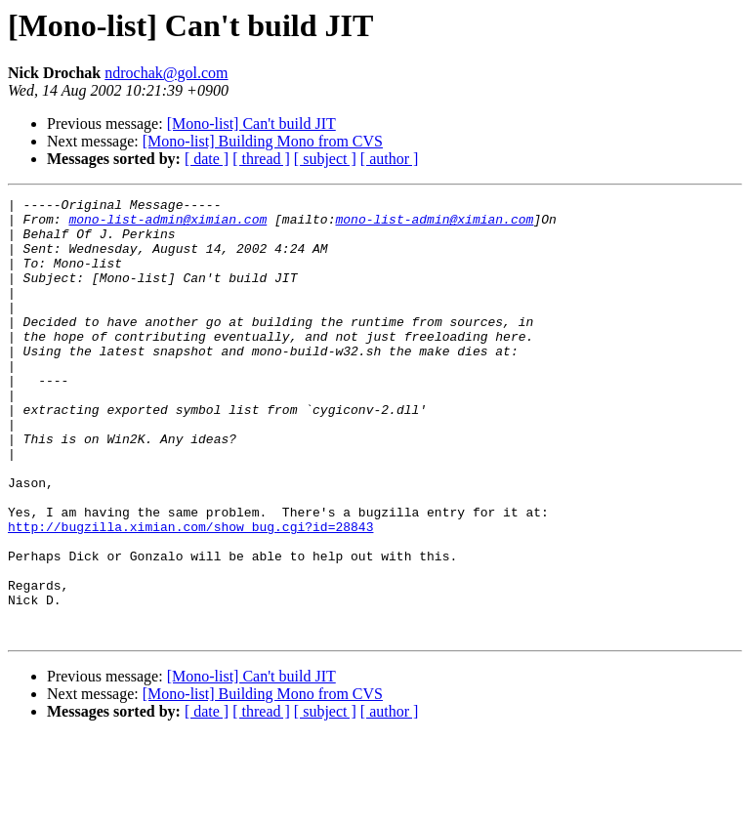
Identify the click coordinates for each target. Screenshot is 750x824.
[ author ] (389, 158)
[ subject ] (325, 158)
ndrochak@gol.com (166, 72)
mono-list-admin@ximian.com (167, 224)
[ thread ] (261, 158)
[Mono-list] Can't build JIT (251, 123)
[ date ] (207, 158)
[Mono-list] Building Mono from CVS (263, 141)
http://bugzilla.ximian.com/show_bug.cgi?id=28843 (190, 593)
